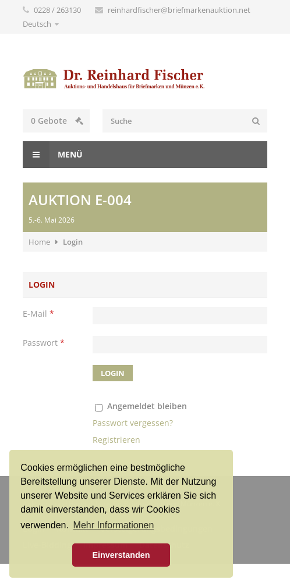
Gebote (57, 120)
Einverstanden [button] (121, 555)
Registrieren (116, 439)
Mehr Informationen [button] (113, 525)
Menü (53, 154)
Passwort (44, 342)
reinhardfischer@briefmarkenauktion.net (179, 10)
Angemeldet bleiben (147, 405)
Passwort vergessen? (133, 422)
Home (39, 242)
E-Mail (38, 313)
